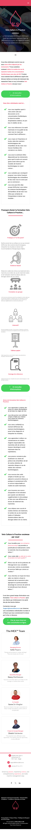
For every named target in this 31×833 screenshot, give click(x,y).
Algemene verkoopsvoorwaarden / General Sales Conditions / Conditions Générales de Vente (14, 798)
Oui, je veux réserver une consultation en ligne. (16, 621)
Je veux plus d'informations (15, 94)
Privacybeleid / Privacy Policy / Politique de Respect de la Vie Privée (15, 818)
